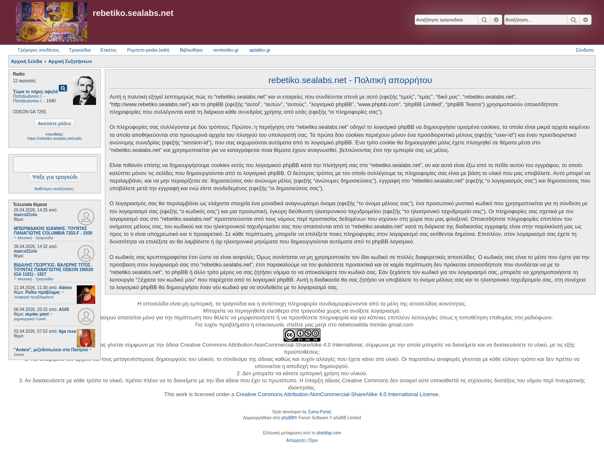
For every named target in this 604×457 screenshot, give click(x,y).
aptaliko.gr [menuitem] (260, 49)
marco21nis (25, 214)
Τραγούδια (80, 49)
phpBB (287, 417)
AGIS (64, 309)
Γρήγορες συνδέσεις (38, 49)
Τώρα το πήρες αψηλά (35, 91)
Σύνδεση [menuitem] (585, 49)
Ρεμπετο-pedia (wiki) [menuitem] (148, 49)
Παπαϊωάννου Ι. (28, 96)
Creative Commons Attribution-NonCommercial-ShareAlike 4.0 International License (337, 394)
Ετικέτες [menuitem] (108, 49)
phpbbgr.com (329, 433)
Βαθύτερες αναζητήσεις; (54, 189)
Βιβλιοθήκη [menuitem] (191, 49)
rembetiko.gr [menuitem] (226, 49)
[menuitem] (295, 440)
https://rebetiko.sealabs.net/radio (54, 138)
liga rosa (67, 331)
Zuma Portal (319, 412)
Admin (65, 287)
